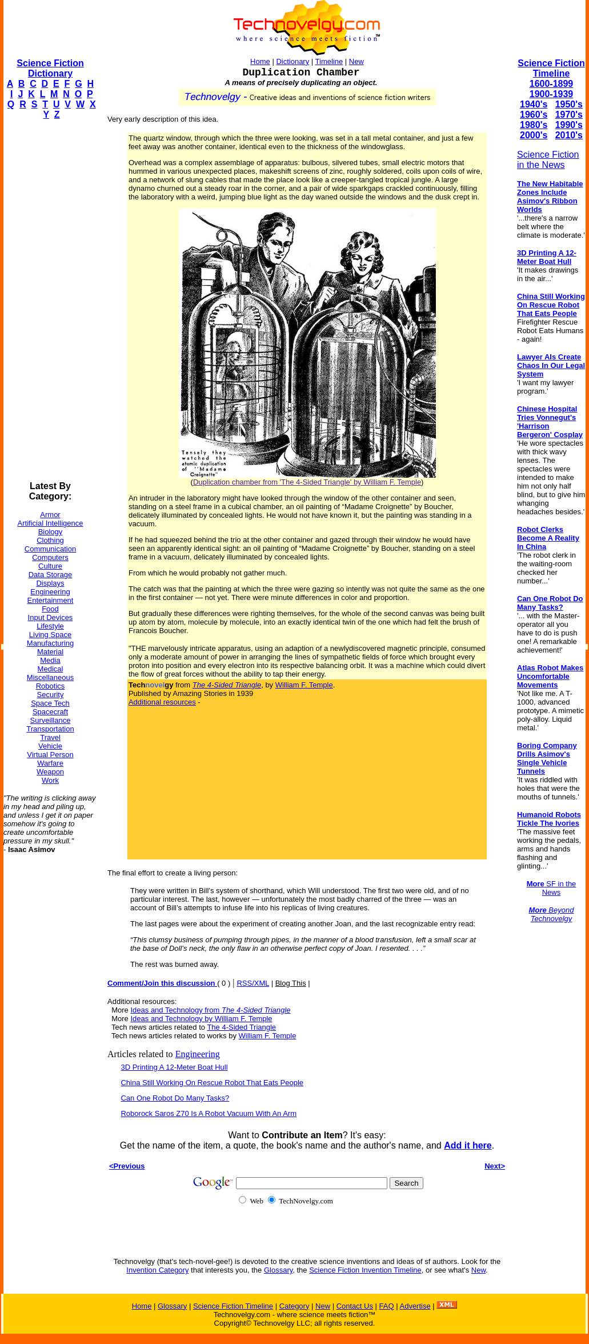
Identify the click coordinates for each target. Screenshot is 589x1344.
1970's (569, 114)
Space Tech (50, 703)
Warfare (50, 763)
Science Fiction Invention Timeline (365, 1270)
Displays (50, 583)
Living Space (50, 634)
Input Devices (50, 617)
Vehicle (50, 746)
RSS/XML (253, 983)
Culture (50, 566)
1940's (533, 104)
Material (50, 651)
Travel (50, 737)
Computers (50, 557)
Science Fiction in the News (548, 160)
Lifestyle (50, 626)
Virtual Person (50, 754)
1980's (533, 125)
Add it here (468, 1145)
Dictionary (292, 61)
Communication (50, 549)
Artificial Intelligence (50, 523)
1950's (569, 104)
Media (50, 660)
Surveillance (50, 720)
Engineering (50, 591)
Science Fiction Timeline (551, 68)
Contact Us (354, 1306)
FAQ (386, 1306)
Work (50, 780)
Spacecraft (50, 711)
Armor (50, 514)
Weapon (50, 771)
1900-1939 (552, 94)
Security (50, 694)
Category (294, 1306)
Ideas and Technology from (210, 1010)
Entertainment (50, 600)
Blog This (290, 983)
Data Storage (51, 574)
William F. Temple (304, 685)
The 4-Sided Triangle (241, 1027)
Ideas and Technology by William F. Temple (201, 1018)
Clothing (50, 540)
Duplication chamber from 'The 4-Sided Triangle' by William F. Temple (307, 482)
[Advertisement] (49, 300)
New (356, 61)
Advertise (414, 1306)
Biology (50, 531)
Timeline (329, 61)
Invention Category (157, 1270)
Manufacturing (50, 643)
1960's (533, 114)
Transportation (50, 729)
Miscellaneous (50, 677)
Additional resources (162, 702)
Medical (50, 669)
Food (50, 609)
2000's (533, 135)
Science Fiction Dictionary (50, 68)
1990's (569, 125)
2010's (569, 135)
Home (260, 61)
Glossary (278, 1270)
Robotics (50, 686)
